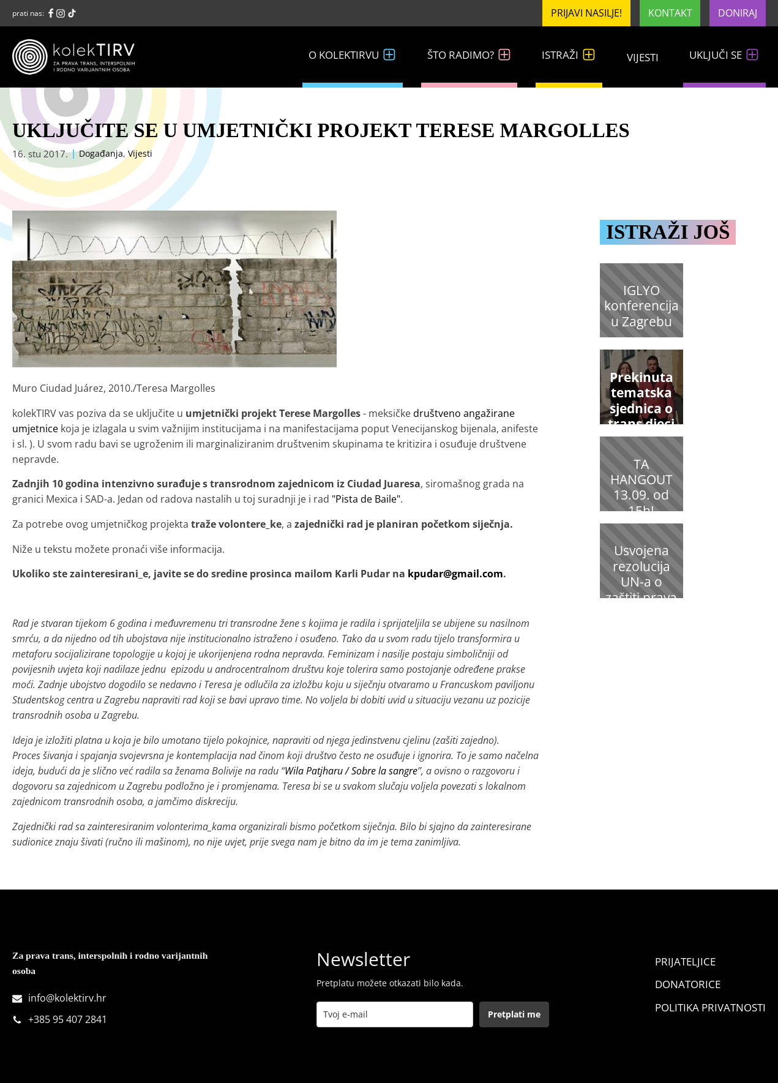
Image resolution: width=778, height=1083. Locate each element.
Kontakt (670, 13)
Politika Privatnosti (710, 1007)
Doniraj (737, 13)
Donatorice (687, 984)
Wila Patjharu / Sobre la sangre (351, 771)
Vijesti (643, 57)
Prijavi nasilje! (586, 13)
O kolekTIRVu (353, 55)
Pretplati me (514, 1014)
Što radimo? (469, 55)
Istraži (569, 55)
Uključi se (724, 55)
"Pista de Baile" (366, 499)
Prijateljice (685, 961)
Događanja (101, 153)
